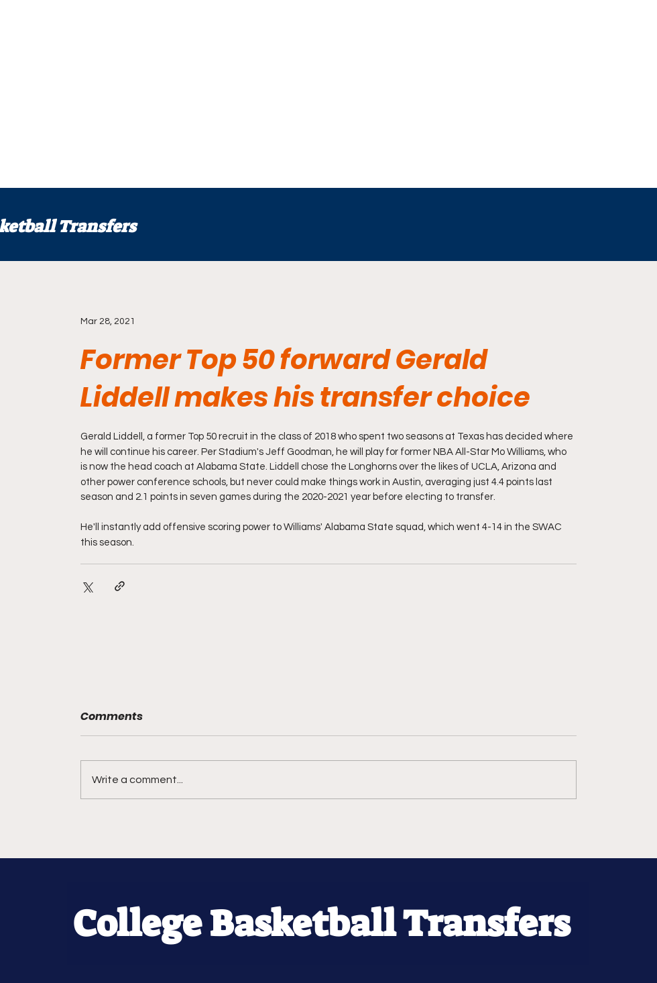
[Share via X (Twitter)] (86, 586)
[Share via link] (119, 586)
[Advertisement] (257, 94)
